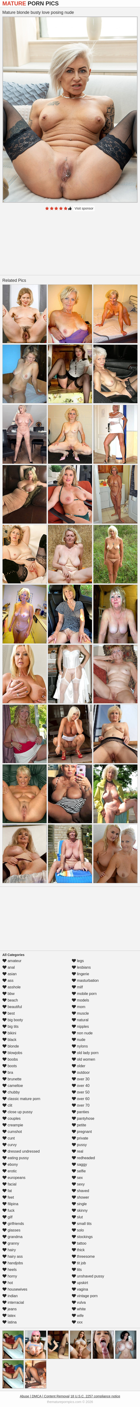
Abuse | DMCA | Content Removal (44, 1396)
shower (80, 1197)
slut (77, 1217)
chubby (11, 1092)
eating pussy (15, 1158)
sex (77, 1178)
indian (10, 1296)
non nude (82, 1033)
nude (78, 1040)
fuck (8, 1210)
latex (9, 1316)
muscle (80, 1013)
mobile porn (84, 994)
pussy (79, 1145)
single (79, 1204)
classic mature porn (21, 1099)
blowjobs (12, 1053)
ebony (10, 1164)
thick (78, 1250)
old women (83, 1059)
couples (11, 1118)
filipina (10, 1204)
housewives (14, 1289)
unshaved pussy (88, 1276)
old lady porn (85, 1053)
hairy (9, 1250)
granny (10, 1243)
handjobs (12, 1263)
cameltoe (12, 1086)
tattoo (79, 1243)
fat (7, 1191)
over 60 (81, 1099)
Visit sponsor (84, 208)
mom (78, 1007)
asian (9, 974)
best (8, 1013)
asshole (11, 987)
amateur (11, 961)
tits (77, 1270)
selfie (79, 1171)
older (78, 1066)
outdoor (81, 1072)
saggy (79, 1164)
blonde (10, 1046)
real (77, 1151)
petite (79, 1125)
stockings (82, 1237)
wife (78, 1316)
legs (78, 961)
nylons (80, 1046)
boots (9, 1066)
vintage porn (85, 1296)
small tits (82, 1224)
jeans (9, 1309)
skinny (80, 1210)
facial (9, 1184)
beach (10, 1000)
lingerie (80, 974)
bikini (9, 1033)
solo (78, 1230)
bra (7, 1072)
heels (9, 1270)
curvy (9, 1145)
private (80, 1138)
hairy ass (12, 1256)
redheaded (83, 1158)
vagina (80, 1289)
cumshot (12, 1132)
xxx (77, 1322)
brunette (11, 1079)
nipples (80, 1026)
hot (7, 1283)
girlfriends (13, 1224)
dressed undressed (21, 1151)
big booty (12, 1020)
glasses (11, 1230)
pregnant (82, 1132)
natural (80, 1020)
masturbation (85, 981)
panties (80, 1112)
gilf (7, 1217)
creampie (12, 1125)
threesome (83, 1256)
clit (7, 1105)
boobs (10, 1059)
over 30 (81, 1079)
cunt (8, 1138)
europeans (13, 1178)
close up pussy (17, 1112)
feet (8, 1197)
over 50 (81, 1092)
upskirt (80, 1283)
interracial (13, 1302)
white (79, 1309)
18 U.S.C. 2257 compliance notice (95, 1396)
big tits (10, 1026)
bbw (8, 994)
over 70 (81, 1105)
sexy (78, 1184)
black (9, 1040)
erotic (9, 1171)
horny (9, 1276)
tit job (79, 1263)
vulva (79, 1302)
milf (77, 987)
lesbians (81, 967)
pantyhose (83, 1118)
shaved (80, 1191)
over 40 (81, 1086)
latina (9, 1322)
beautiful (12, 1007)
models (80, 1000)
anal (8, 967)
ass (7, 981)
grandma (12, 1237)
